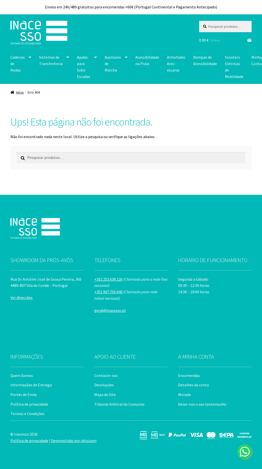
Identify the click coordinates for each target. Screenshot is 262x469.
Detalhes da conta (193, 384)
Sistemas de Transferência (51, 60)
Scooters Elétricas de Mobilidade (234, 67)
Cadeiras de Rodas (17, 64)
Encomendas (189, 375)
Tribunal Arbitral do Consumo (119, 404)
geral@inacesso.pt (110, 310)
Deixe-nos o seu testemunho (202, 404)
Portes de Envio (23, 394)
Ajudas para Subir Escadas (83, 67)
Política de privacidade (29, 404)
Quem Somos (21, 375)
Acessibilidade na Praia (147, 60)
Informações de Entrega (31, 384)
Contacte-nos (106, 375)
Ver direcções (21, 297)
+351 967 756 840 (108, 291)
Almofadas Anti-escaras (176, 64)
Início (20, 92)
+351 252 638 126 (108, 279)
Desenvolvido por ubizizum (73, 440)
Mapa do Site (105, 394)
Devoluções (104, 384)
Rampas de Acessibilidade (205, 60)
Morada (184, 394)
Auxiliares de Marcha (113, 64)
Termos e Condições (27, 413)
